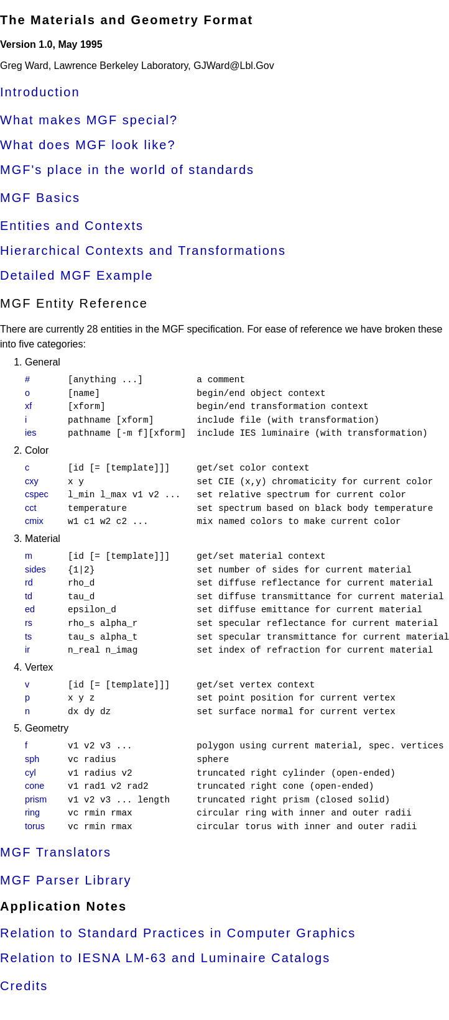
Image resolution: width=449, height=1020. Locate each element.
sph (32, 759)
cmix (34, 521)
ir (27, 650)
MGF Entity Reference (74, 303)
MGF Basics (40, 197)
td (28, 596)
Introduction (40, 92)
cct (30, 508)
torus (35, 826)
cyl (30, 773)
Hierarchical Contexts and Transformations (143, 250)
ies (30, 433)
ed (30, 609)
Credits (24, 986)
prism (36, 799)
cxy (32, 481)
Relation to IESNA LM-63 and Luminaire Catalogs (165, 958)
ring (32, 812)
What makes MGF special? (89, 120)
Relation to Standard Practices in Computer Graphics (178, 933)
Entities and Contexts (72, 225)
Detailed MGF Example (77, 275)
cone (34, 786)
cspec (37, 494)
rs (28, 623)
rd (29, 582)
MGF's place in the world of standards (127, 170)
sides (35, 569)
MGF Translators (55, 852)
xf (28, 406)
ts (28, 636)
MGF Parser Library (66, 880)
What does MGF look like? (88, 145)
